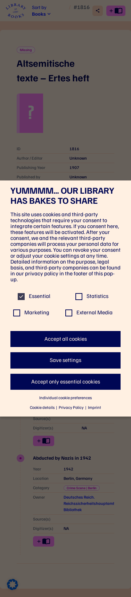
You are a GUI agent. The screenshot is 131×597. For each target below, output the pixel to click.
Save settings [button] (65, 360)
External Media (89, 312)
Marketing (31, 312)
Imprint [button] (94, 407)
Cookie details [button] (42, 407)
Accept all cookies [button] (65, 339)
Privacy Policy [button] (71, 407)
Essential (34, 296)
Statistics (91, 296)
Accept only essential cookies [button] (65, 382)
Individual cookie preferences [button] (65, 398)
